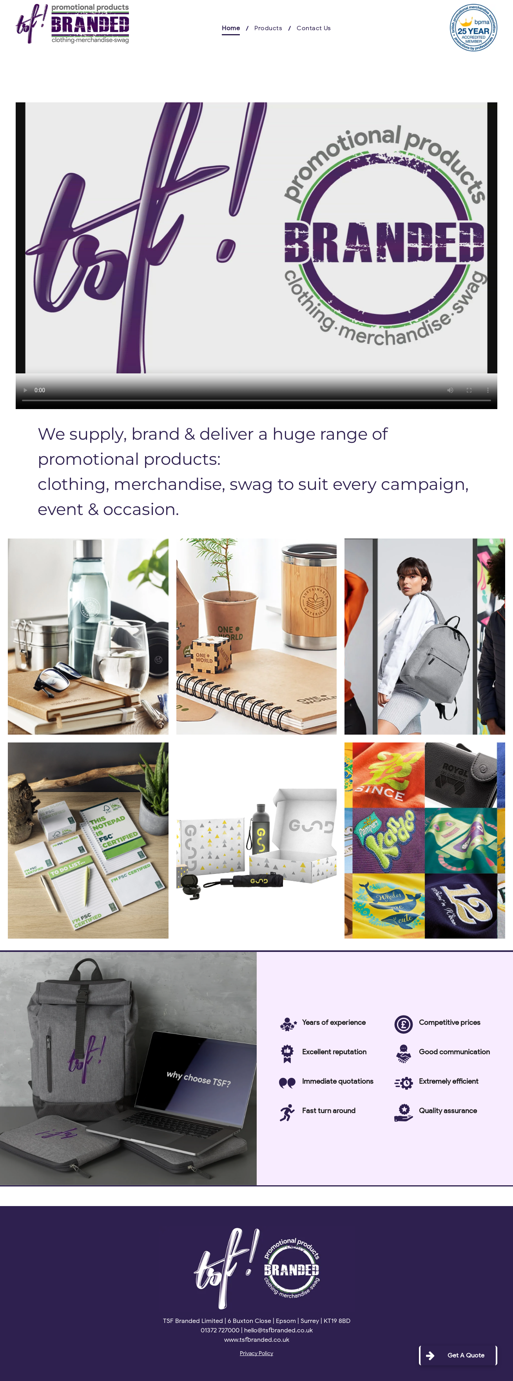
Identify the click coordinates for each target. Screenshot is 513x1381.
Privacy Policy (256, 1353)
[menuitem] (232, 28)
